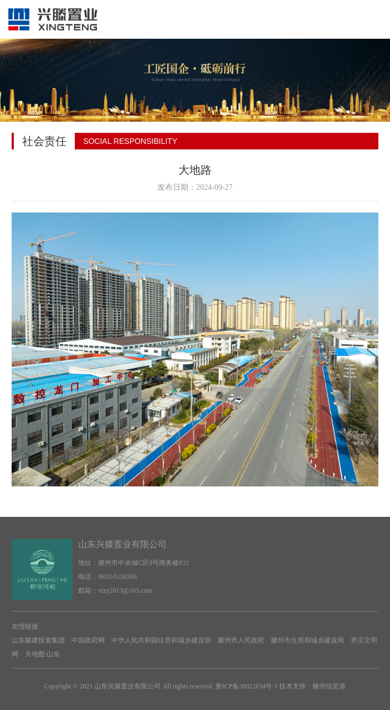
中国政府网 (88, 640)
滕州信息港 (329, 686)
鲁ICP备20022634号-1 (246, 686)
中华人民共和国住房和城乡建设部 (161, 640)
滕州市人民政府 (241, 640)
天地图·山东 (42, 654)
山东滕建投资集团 (38, 640)
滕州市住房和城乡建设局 (307, 640)
